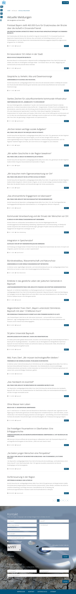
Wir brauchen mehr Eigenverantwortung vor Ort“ (30, 173)
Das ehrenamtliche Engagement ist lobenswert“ (29, 195)
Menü (65, 2)
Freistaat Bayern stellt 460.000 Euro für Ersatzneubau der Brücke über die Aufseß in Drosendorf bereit (37, 27)
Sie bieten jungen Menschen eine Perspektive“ (28, 453)
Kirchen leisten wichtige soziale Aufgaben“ (26, 129)
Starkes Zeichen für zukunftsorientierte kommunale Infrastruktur (37, 98)
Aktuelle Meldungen (24, 10)
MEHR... (66, 46)
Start (8, 10)
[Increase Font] (1, 14)
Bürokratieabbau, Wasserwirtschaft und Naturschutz (31, 260)
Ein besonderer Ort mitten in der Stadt (25, 54)
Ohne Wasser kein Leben (18, 404)
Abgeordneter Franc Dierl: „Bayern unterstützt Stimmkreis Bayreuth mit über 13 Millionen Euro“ (33, 309)
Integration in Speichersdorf (20, 240)
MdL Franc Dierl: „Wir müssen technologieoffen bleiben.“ (33, 357)
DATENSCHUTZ (42, 592)
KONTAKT (31, 592)
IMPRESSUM (21, 592)
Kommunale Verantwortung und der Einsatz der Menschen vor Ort (37, 216)
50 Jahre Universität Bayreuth (20, 333)
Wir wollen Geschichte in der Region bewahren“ (29, 153)
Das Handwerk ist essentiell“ (20, 381)
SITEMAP (53, 592)
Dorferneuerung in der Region (21, 476)
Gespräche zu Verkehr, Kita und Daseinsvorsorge (29, 76)
